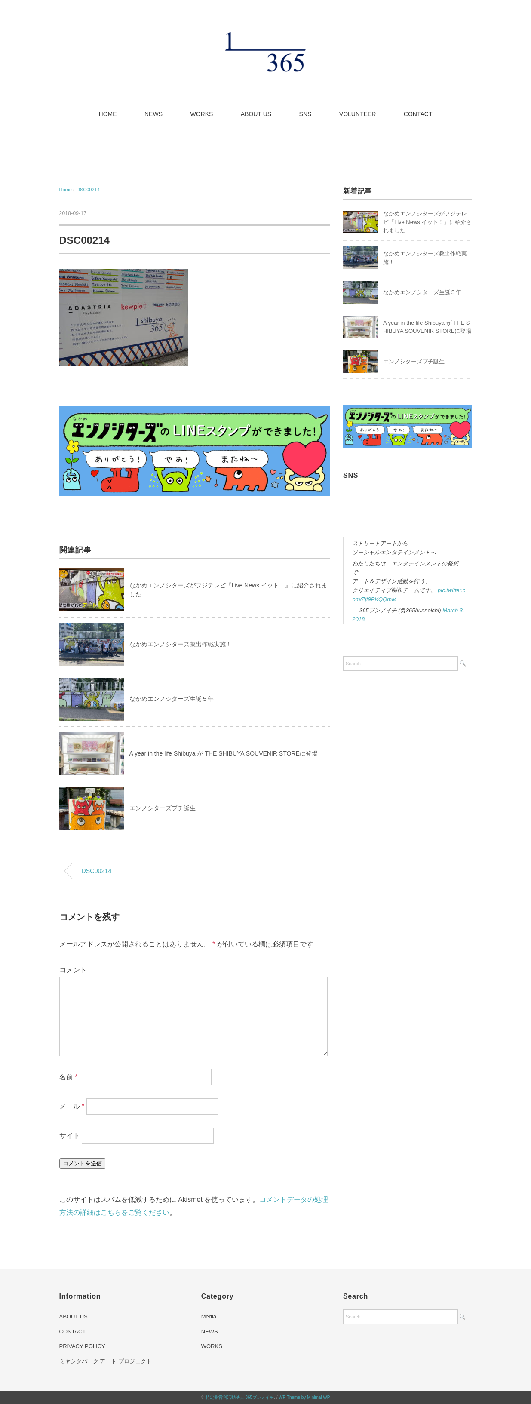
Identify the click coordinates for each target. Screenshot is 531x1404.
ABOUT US (256, 114)
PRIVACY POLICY (82, 1346)
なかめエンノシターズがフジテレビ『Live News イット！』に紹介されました (427, 221)
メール (72, 1106)
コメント (73, 970)
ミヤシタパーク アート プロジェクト (105, 1361)
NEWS (153, 114)
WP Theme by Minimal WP (304, 1397)
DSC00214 (88, 189)
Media (208, 1316)
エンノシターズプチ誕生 (162, 808)
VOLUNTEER (357, 114)
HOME (108, 114)
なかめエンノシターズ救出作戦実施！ (180, 644)
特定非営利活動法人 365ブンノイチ (240, 1397)
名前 (68, 1077)
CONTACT (418, 114)
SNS (305, 114)
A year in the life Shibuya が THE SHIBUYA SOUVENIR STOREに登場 (223, 753)
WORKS (201, 114)
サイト (69, 1135)
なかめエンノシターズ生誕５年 (171, 698)
